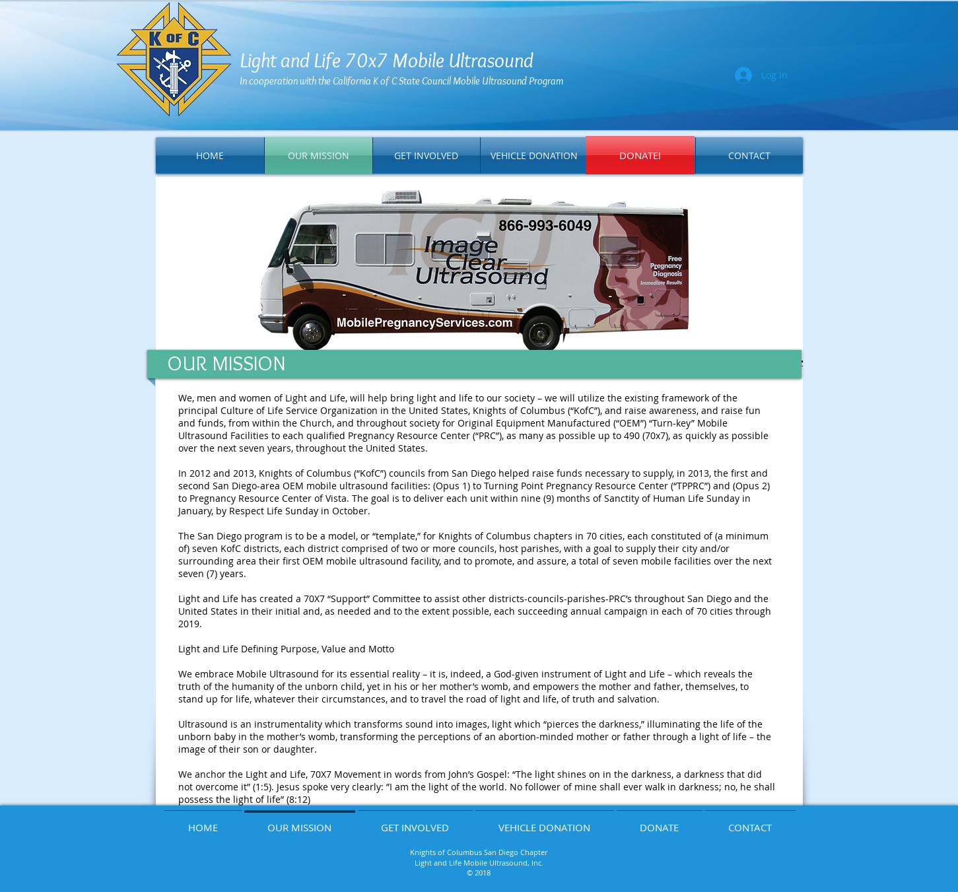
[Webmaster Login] (751, 876)
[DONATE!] (640, 155)
